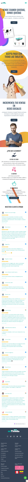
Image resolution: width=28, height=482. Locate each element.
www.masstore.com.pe (6, 252)
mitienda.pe (22, 298)
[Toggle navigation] (25, 3)
